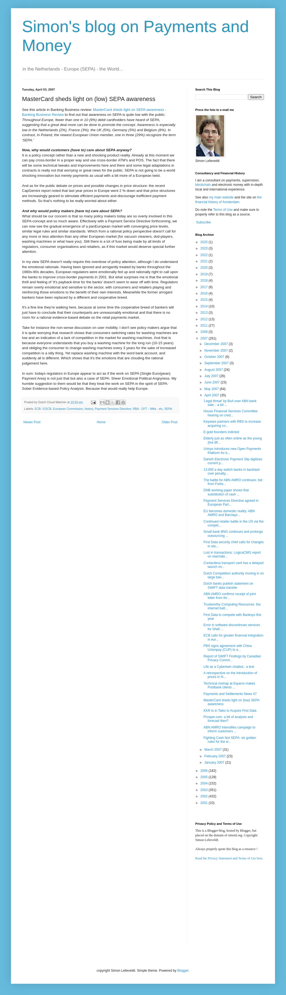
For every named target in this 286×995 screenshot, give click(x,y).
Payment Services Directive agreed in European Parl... (231, 502)
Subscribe (203, 222)
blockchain (203, 185)
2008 (204, 332)
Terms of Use (223, 210)
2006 (204, 771)
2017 (204, 287)
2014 (204, 306)
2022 (204, 255)
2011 (204, 325)
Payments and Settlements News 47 (230, 694)
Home (101, 422)
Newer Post (31, 422)
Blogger (183, 970)
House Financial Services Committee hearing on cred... (231, 413)
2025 (204, 242)
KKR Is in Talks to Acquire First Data (230, 711)
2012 (204, 319)
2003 (204, 790)
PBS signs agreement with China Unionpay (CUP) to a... (228, 648)
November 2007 (216, 350)
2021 (204, 261)
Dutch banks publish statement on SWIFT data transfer (228, 585)
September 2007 (217, 363)
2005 (204, 777)
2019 (204, 274)
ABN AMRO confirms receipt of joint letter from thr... (230, 596)
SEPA (168, 408)
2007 (204, 338)
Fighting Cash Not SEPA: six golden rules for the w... (230, 740)
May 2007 (212, 389)
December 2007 (216, 344)
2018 (204, 280)
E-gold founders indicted (221, 432)
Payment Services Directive (113, 408)
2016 (204, 293)
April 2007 (212, 395)
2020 (204, 268)
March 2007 (213, 750)
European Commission (68, 408)
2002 (204, 796)
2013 (204, 313)
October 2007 (214, 357)
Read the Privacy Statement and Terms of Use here (228, 858)
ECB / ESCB (43, 408)
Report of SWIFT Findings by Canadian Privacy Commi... (232, 658)
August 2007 (214, 370)
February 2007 (215, 756)
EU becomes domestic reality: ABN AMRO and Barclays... (229, 513)
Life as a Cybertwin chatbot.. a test (229, 667)
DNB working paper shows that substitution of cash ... (226, 492)
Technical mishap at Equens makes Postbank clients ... (229, 685)
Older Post (169, 422)
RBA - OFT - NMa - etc (148, 408)
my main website (221, 197)
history (89, 408)
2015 (204, 300)
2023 (204, 248)
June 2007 (212, 382)
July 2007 (211, 376)
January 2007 (214, 762)
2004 (204, 783)
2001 (204, 803)
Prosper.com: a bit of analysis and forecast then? (228, 719)
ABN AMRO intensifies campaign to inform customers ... (229, 729)
